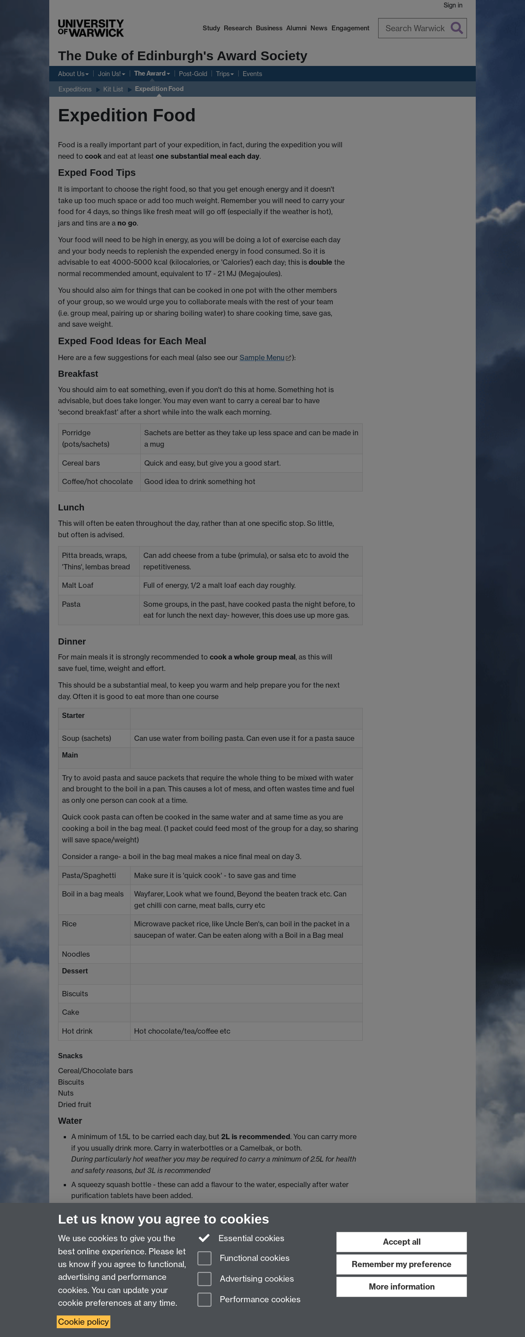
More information (402, 1287)
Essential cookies (241, 1237)
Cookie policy (83, 1322)
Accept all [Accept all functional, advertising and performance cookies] (402, 1242)
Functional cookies (243, 1259)
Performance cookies (249, 1300)
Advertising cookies (245, 1279)
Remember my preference (402, 1264)
